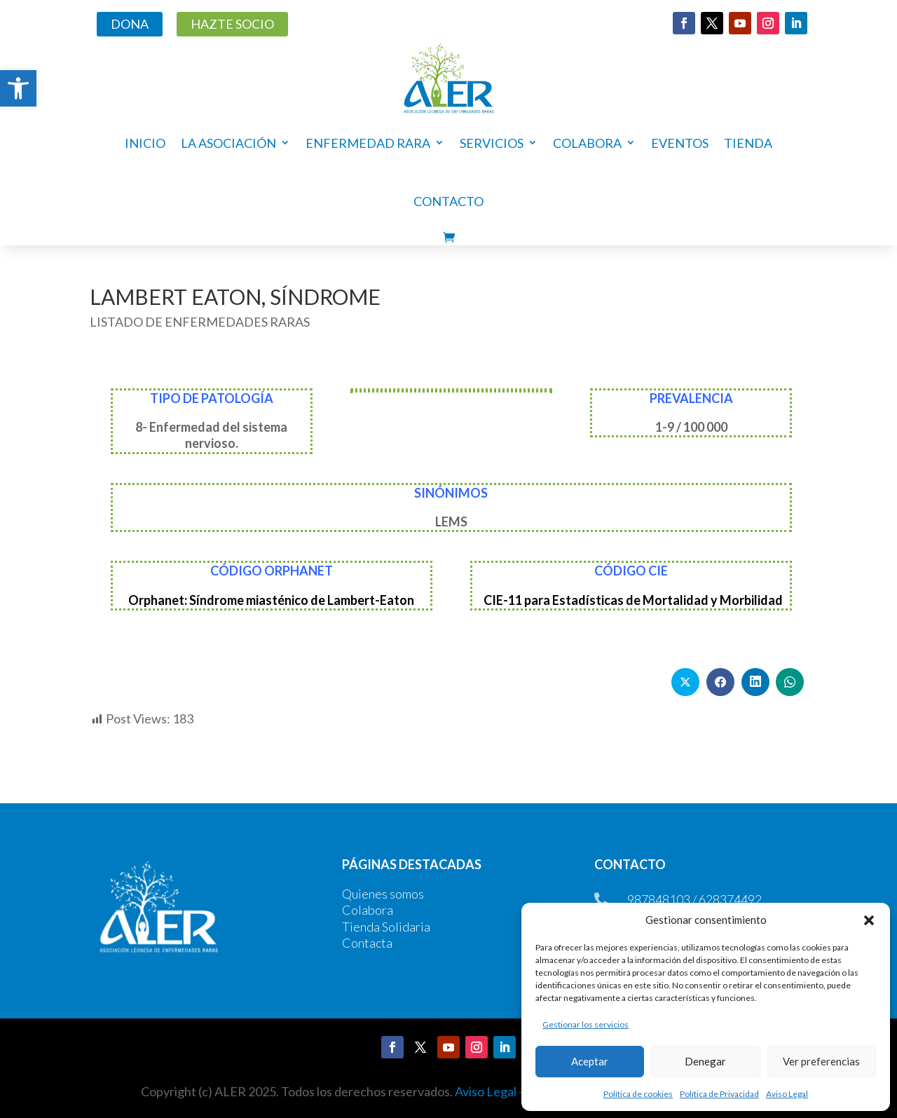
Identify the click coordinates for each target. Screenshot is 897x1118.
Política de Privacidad (719, 1094)
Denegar (705, 1061)
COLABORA (587, 143)
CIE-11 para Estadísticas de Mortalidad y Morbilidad (633, 600)
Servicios (491, 143)
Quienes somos (383, 893)
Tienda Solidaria (386, 926)
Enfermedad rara (368, 143)
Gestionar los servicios (585, 1024)
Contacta (367, 942)
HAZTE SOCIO (232, 24)
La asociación (228, 143)
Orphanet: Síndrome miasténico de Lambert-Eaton (271, 600)
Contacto (448, 201)
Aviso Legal (787, 1094)
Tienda (748, 143)
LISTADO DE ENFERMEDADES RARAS (200, 321)
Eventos (679, 143)
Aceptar (589, 1061)
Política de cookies (638, 1094)
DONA (130, 24)
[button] (18, 88)
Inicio (145, 143)
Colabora (367, 910)
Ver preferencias (821, 1061)
